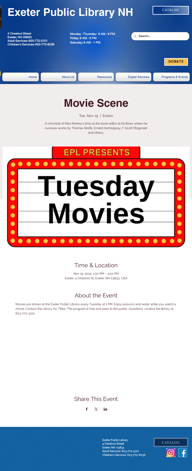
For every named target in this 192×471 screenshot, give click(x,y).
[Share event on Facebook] (87, 409)
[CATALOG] (171, 10)
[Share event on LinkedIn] (105, 409)
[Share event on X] (96, 409)
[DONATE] (176, 62)
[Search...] (160, 36)
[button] (133, 77)
